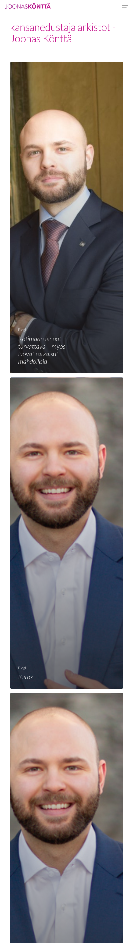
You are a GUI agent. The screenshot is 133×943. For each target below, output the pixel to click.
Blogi (22, 329)
